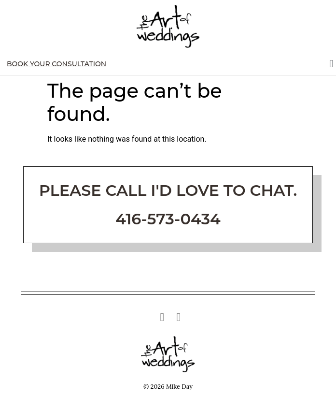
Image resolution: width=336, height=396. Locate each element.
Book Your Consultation (56, 63)
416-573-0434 (168, 218)
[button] (331, 64)
